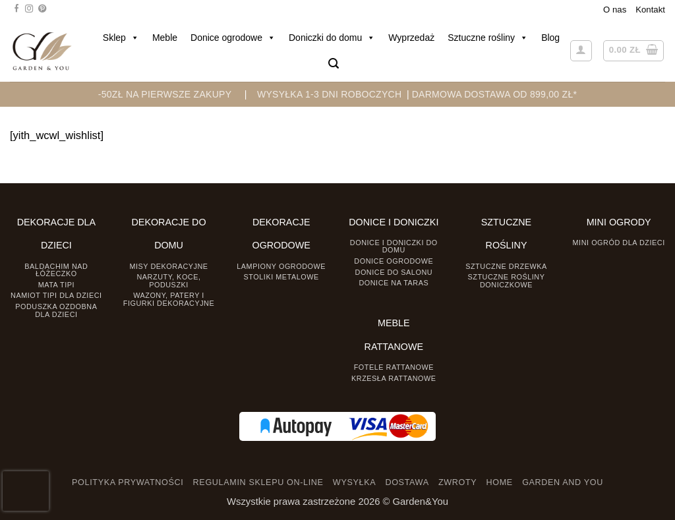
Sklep (121, 37)
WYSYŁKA (354, 482)
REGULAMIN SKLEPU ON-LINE (258, 482)
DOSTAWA (406, 482)
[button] (333, 63)
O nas (614, 9)
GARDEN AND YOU (562, 482)
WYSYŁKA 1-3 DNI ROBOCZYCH (329, 94)
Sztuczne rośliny (488, 37)
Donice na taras (393, 283)
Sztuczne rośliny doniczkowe (506, 280)
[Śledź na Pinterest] (42, 9)
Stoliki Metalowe (281, 277)
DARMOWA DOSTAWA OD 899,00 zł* (494, 94)
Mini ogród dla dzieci (619, 242)
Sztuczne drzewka (506, 266)
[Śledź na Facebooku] (16, 9)
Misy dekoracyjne (168, 266)
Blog (550, 37)
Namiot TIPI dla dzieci (56, 295)
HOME (499, 482)
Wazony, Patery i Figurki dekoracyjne (168, 298)
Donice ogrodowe (233, 37)
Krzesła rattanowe (393, 378)
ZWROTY (457, 482)
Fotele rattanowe (394, 367)
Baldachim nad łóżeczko (56, 269)
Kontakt (650, 9)
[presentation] (26, 491)
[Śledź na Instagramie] (29, 9)
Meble (164, 37)
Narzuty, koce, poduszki (168, 280)
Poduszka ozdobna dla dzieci (56, 310)
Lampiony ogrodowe (281, 266)
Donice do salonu (394, 272)
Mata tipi (56, 285)
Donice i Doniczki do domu (394, 246)
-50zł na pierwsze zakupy (165, 94)
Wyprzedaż (411, 37)
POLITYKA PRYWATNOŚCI (127, 482)
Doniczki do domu (332, 37)
